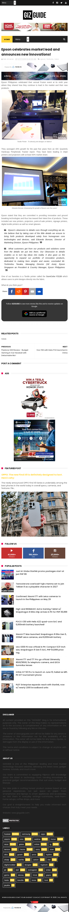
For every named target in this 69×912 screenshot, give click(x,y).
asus (6, 844)
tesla (6, 880)
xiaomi (7, 839)
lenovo (7, 849)
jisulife (7, 885)
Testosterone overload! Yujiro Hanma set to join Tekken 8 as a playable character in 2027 (40, 585)
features (50, 59)
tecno (22, 849)
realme (37, 839)
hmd (35, 875)
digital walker (9, 865)
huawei (7, 834)
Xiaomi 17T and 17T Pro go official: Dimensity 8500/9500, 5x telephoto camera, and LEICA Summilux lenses (38, 662)
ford (46, 880)
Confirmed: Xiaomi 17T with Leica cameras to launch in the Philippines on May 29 (38, 598)
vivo (21, 839)
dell (17, 870)
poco (34, 854)
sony (38, 849)
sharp (6, 860)
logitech (44, 865)
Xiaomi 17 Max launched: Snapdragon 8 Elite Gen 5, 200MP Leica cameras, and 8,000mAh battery (41, 636)
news (56, 59)
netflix (21, 860)
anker (48, 870)
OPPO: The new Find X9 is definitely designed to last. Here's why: (31, 476)
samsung (26, 834)
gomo (6, 875)
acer (52, 849)
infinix (36, 844)
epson (43, 59)
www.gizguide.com (10, 897)
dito (6, 854)
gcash (20, 854)
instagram (32, 870)
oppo (43, 834)
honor (53, 839)
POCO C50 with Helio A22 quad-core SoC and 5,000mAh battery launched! (39, 623)
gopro (48, 875)
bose (34, 880)
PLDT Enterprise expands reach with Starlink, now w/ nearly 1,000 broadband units (40, 686)
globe (21, 844)
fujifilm (49, 854)
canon (36, 860)
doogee (28, 865)
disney (21, 875)
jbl (5, 870)
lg (50, 844)
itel (49, 860)
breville (20, 880)
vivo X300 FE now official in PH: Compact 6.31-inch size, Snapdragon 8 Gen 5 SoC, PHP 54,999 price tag (40, 649)
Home (7, 39)
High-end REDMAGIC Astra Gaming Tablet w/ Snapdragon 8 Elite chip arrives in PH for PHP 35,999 (41, 610)
